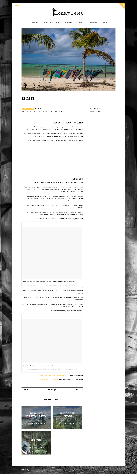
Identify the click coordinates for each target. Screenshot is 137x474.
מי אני (105, 23)
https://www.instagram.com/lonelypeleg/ (52, 375)
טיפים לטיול (68, 23)
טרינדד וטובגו (42, 111)
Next (78, 390)
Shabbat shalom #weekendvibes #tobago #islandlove (39, 366)
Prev (26, 390)
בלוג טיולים (93, 23)
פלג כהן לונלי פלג (43, 285)
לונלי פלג (28, 111)
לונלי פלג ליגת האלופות (51, 23)
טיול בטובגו (57, 111)
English (17, 5)
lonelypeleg (97, 109)
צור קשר (35, 23)
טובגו (62, 111)
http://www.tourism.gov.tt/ (49, 379)
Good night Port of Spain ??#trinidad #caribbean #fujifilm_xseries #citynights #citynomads (50, 281)
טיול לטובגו (49, 111)
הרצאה (81, 23)
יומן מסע (39, 109)
